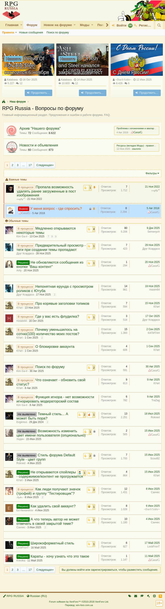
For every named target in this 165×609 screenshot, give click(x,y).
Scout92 (154, 462)
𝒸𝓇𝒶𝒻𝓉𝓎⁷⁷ (154, 190)
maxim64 (153, 289)
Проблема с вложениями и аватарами (136, 128)
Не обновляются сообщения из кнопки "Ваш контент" (50, 264)
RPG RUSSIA (13, 596)
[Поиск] (159, 25)
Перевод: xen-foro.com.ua (79, 605)
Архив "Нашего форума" (40, 128)
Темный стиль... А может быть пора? (43, 420)
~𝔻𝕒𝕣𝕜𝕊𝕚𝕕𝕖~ (123, 79)
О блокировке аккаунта (55, 347)
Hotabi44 (22, 320)
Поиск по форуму (57, 32)
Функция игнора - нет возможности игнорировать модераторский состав (53, 401)
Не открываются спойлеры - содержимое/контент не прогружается (47, 480)
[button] (21, 25)
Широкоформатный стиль (53, 551)
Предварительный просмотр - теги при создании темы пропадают (50, 247)
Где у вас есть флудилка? (58, 316)
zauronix (135, 149)
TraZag (155, 400)
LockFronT (153, 554)
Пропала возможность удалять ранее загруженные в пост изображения (47, 191)
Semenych (153, 231)
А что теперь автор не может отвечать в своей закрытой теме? (48, 529)
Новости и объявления (39, 145)
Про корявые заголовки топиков (63, 303)
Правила (8, 32)
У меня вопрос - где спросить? (57, 209)
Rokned (154, 421)
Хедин (21, 442)
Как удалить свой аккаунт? (54, 514)
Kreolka (21, 568)
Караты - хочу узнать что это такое (61, 564)
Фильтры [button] (150, 173)
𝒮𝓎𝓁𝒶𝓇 (20, 504)
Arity (20, 270)
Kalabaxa (12, 79)
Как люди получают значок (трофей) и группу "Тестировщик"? (49, 499)
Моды (84, 25)
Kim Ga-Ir (22, 236)
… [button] (23, 165)
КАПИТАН (153, 332)
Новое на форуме (58, 25)
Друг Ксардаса (26, 253)
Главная (11, 25)
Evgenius (22, 425)
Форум (31, 25)
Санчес (154, 500)
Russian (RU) (37, 596)
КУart (20, 307)
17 (30, 165)
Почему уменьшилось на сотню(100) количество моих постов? (48, 332)
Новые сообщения (31, 32)
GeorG (137, 132)
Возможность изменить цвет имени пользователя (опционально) (52, 437)
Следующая (44, 165)
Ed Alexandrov (25, 518)
